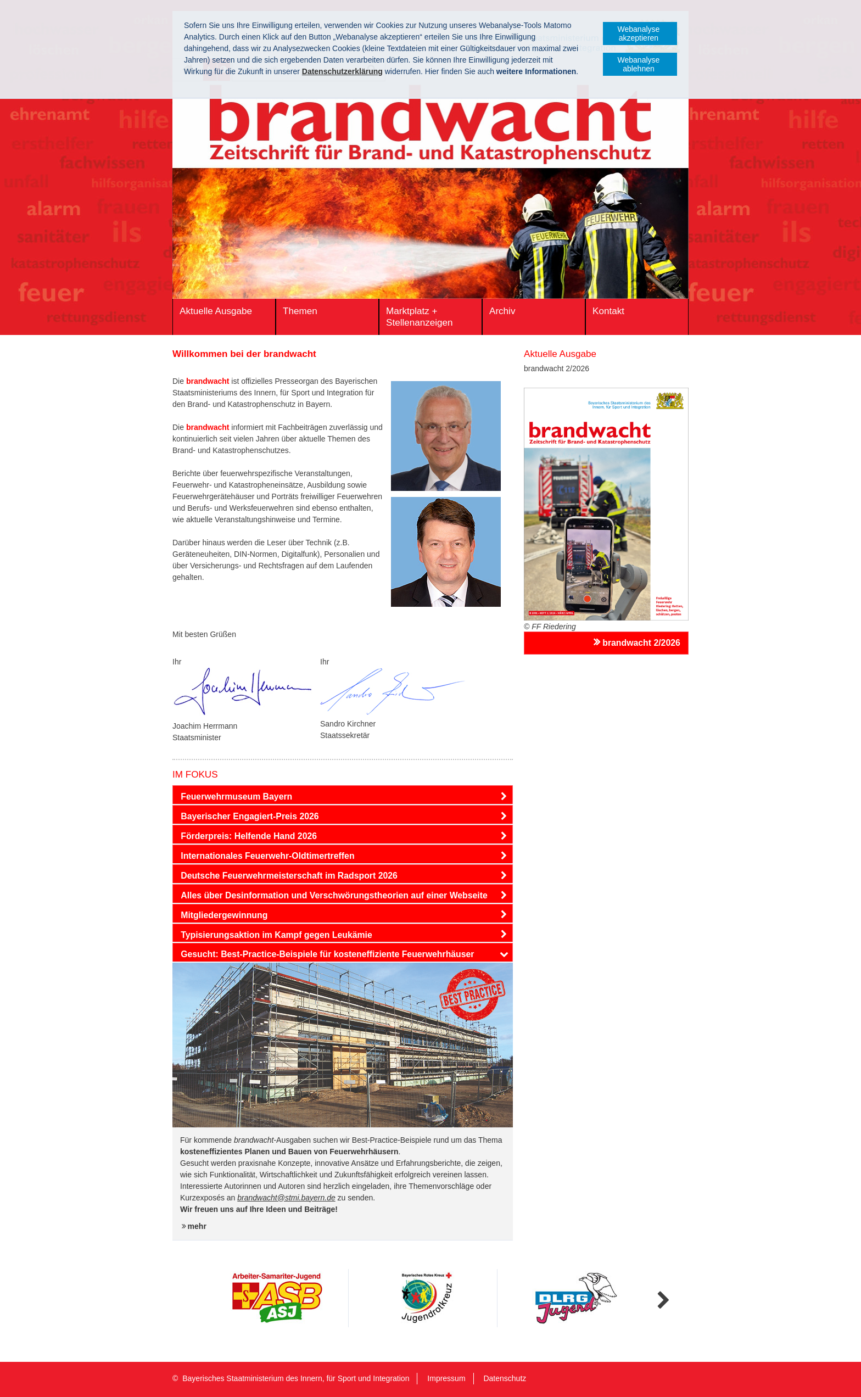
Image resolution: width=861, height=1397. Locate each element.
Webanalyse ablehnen (639, 64)
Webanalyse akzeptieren (639, 33)
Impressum (446, 1378)
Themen (300, 311)
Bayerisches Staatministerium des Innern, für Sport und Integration (295, 1378)
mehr (197, 1226)
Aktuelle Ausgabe (216, 311)
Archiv (502, 311)
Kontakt (608, 311)
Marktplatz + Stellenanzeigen (419, 317)
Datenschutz (504, 1378)
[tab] (342, 796)
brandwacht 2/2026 (641, 642)
